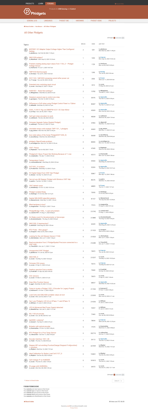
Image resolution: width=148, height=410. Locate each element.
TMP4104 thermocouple (38, 72)
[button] (123, 38)
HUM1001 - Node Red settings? (41, 91)
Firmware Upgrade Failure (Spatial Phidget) (45, 122)
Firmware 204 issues (37, 263)
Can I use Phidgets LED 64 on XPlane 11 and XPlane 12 (49, 301)
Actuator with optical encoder (39, 326)
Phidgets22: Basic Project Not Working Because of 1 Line (50, 154)
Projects (112, 21)
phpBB (68, 406)
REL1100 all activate (36, 314)
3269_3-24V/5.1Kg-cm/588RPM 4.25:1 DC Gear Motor (49, 110)
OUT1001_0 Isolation (37, 167)
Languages (48, 21)
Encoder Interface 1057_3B (39, 339)
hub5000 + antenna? (36, 320)
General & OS (32, 21)
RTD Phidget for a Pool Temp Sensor (42, 333)
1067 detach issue (36, 186)
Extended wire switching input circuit (42, 85)
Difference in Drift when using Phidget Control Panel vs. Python (52, 103)
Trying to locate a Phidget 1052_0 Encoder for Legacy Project (51, 289)
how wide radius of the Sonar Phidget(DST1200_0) (47, 135)
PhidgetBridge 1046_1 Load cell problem (44, 211)
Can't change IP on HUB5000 (39, 360)
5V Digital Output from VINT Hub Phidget (44, 173)
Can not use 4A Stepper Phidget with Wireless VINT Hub (50, 179)
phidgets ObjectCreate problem (40, 141)
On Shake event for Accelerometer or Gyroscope (46, 217)
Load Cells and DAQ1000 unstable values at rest (47, 295)
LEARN (40, 3)
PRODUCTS (30, 3)
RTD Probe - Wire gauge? (38, 230)
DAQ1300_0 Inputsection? (38, 224)
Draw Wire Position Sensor (39, 282)
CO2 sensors (34, 276)
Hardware (80, 21)
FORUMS (50, 3)
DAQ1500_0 (33, 257)
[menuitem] (72, 408)
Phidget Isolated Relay (37, 192)
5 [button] (120, 37)
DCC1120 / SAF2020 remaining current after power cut (49, 78)
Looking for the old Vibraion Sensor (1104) (44, 236)
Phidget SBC (64, 21)
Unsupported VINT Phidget (39, 251)
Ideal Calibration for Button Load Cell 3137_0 (45, 354)
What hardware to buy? (37, 205)
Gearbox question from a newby (40, 270)
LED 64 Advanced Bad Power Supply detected (46, 307)
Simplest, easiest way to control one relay (44, 97)
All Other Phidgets (33, 32)
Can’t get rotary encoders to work (41, 116)
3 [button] (117, 37)
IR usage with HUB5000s (38, 366)
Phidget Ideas (96, 21)
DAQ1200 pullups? (36, 57)
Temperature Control (36, 160)
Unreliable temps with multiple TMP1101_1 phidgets (48, 129)
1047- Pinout (34, 148)
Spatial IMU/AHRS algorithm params (42, 198)
